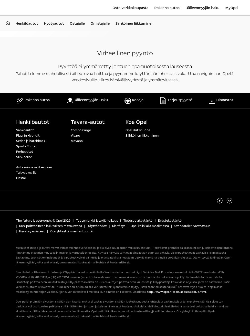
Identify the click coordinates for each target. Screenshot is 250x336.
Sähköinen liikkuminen (142, 135)
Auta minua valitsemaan (34, 167)
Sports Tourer (26, 146)
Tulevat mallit (26, 173)
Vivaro (75, 135)
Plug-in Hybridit (28, 135)
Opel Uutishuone (137, 130)
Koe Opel (136, 122)
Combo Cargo (81, 130)
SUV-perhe (24, 157)
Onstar (21, 178)
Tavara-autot (88, 122)
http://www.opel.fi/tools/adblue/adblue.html (176, 292)
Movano (77, 141)
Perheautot (24, 152)
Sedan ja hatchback (30, 141)
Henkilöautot (33, 122)
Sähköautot (25, 130)
